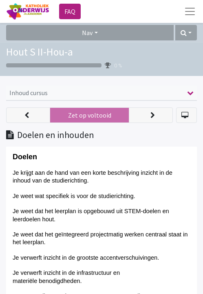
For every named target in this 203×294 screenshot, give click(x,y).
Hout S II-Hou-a (39, 51)
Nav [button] (87, 33)
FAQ (69, 11)
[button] (186, 32)
